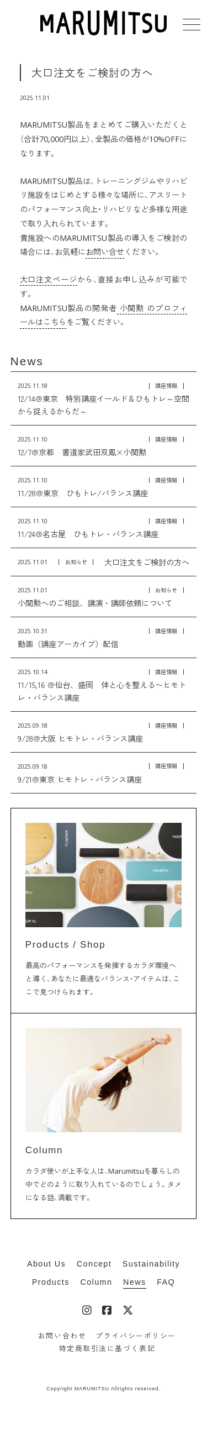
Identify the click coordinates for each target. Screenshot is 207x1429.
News (27, 361)
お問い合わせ (62, 1336)
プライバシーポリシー (135, 1336)
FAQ (166, 1282)
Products (51, 1282)
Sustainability (151, 1263)
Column (96, 1282)
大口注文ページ (48, 279)
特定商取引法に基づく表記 (107, 1348)
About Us (46, 1263)
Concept (94, 1263)
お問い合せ (105, 251)
